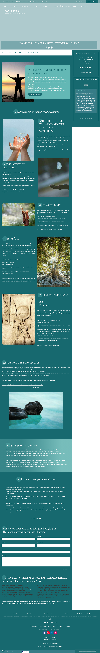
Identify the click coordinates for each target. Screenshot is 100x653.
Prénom (39, 536)
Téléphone (40, 542)
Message (4, 555)
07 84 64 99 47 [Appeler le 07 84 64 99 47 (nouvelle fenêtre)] (86, 67)
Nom (3, 536)
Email (3, 542)
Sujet (3, 549)
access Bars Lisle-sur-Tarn (52, 596)
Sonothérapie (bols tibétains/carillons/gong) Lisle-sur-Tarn (52, 585)
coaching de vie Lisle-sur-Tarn (45, 587)
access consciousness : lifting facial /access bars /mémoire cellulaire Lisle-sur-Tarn (53, 594)
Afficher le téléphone (80, 1)
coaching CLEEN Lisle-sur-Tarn (53, 592)
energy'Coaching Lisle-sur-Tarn (61, 587)
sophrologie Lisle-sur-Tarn (47, 597)
